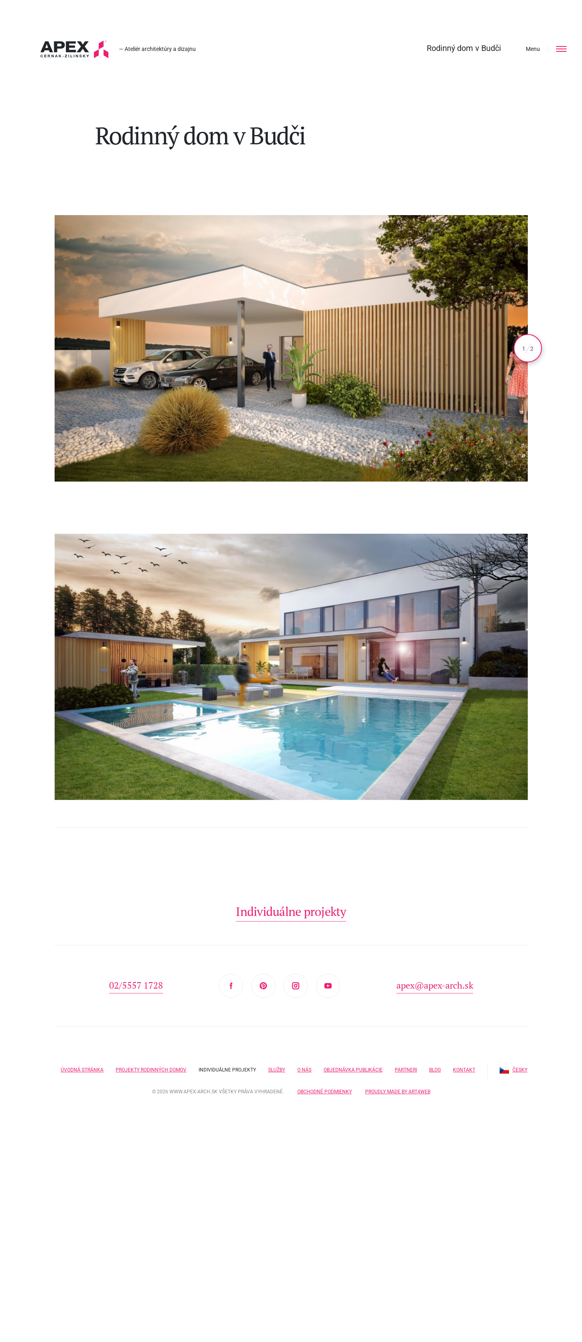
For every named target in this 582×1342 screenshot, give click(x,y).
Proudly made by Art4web (397, 1092)
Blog (435, 1070)
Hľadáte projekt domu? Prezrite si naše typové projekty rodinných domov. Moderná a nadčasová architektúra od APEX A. (74, 49)
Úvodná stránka (82, 1070)
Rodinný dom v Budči (464, 48)
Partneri (406, 1070)
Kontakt (464, 1070)
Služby (276, 1070)
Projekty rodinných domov (151, 1070)
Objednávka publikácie (353, 1070)
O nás (304, 1070)
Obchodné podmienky (324, 1092)
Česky (513, 1070)
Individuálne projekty (227, 1070)
